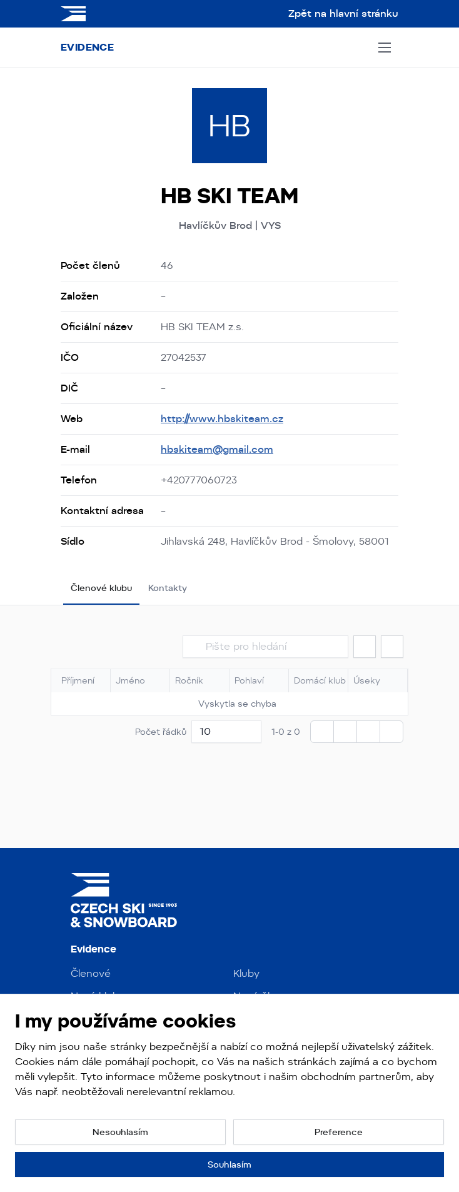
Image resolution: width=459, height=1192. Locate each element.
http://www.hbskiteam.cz (222, 419)
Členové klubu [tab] (101, 588)
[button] (364, 646)
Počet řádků (160, 732)
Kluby (246, 973)
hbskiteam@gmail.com (217, 449)
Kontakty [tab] (167, 588)
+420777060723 (199, 480)
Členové (91, 973)
